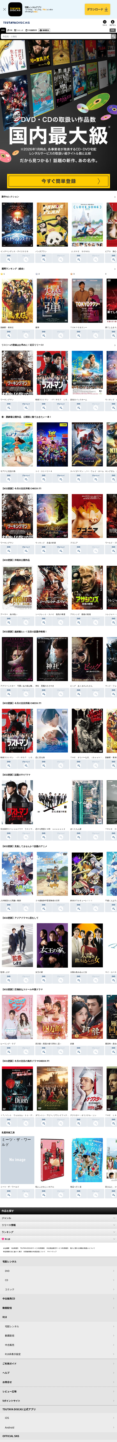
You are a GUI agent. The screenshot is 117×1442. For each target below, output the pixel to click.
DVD (3, 30)
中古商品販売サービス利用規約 (57, 1248)
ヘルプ (5, 1372)
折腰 (72, 1044)
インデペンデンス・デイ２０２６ (14, 251)
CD (11, 30)
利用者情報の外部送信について (34, 1251)
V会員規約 (14, 1248)
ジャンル (58, 1218)
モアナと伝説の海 (7, 471)
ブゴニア (74, 543)
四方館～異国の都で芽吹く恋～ (48, 1044)
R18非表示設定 (13, 1354)
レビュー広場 (9, 1391)
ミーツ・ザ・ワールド (9, 1187)
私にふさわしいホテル (44, 1187)
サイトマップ (52, 1251)
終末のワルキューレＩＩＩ (81, 901)
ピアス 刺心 (110, 251)
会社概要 (6, 1248)
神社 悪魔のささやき (44, 686)
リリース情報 (58, 1225)
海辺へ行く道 (75, 1187)
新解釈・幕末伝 (7, 327)
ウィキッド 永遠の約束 (45, 543)
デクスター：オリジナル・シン (83, 1115)
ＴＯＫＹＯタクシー (78, 327)
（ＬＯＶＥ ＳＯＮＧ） (80, 251)
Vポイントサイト (11, 1400)
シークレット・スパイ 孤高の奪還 (50, 614)
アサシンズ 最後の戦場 (80, 614)
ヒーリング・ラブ (7, 1044)
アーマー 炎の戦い (8, 614)
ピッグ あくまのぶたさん (81, 686)
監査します (5, 972)
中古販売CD (32, 30)
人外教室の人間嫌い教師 (10, 901)
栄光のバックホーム (78, 400)
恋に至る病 (40, 757)
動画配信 (46, 30)
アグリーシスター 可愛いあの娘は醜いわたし (20, 686)
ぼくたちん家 (75, 829)
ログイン (113, 25)
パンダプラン (41, 251)
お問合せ (7, 1382)
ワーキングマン (7, 400)
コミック (20, 30)
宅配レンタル (12, 1326)
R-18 (58, 1239)
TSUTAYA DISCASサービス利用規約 (32, 1248)
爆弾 (37, 327)
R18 (112, 30)
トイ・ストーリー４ (43, 471)
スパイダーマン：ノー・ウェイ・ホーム (87, 471)
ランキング (58, 1232)
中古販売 (9, 1344)
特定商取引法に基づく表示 (12, 1251)
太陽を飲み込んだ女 (78, 972)
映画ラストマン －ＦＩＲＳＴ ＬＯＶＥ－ (54, 400)
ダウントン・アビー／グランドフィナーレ (53, 1115)
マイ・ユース (110, 972)
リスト (104, 25)
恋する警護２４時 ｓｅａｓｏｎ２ (50, 829)
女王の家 (39, 972)
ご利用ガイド (9, 1363)
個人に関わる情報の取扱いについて (82, 1248)
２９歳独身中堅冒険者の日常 (47, 901)
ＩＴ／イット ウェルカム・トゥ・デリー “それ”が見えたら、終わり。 (30, 1115)
